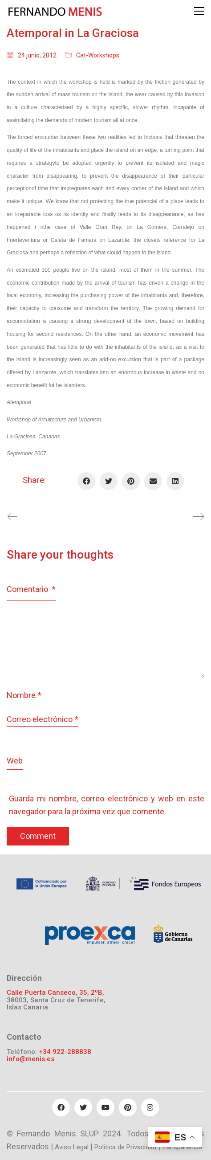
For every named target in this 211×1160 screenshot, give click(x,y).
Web (15, 760)
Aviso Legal (72, 1147)
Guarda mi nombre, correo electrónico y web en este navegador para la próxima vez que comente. (106, 805)
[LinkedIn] (175, 481)
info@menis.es (30, 1059)
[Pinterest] (131, 481)
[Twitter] (109, 481)
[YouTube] (105, 1107)
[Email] (153, 481)
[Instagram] (150, 1107)
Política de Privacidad (125, 1147)
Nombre (24, 695)
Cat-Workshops (97, 55)
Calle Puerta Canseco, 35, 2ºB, (55, 993)
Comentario (31, 589)
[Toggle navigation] (199, 11)
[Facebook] (86, 481)
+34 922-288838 (65, 1052)
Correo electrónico (42, 719)
